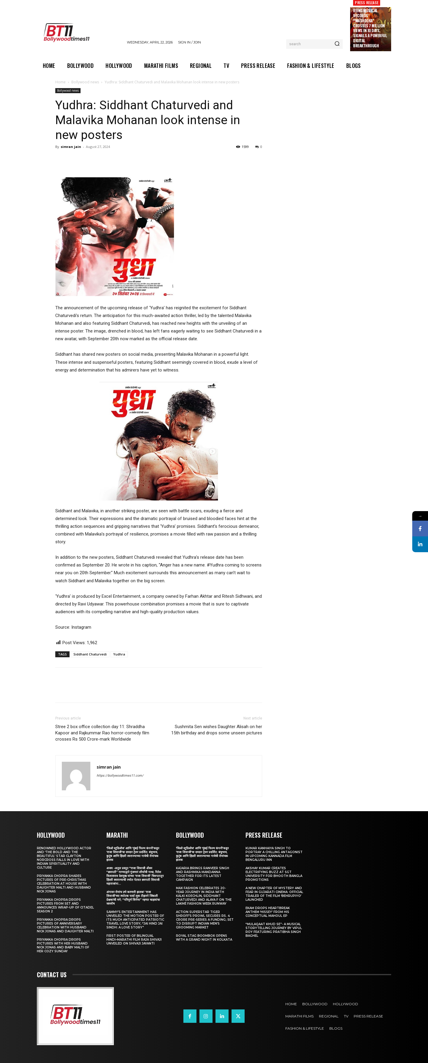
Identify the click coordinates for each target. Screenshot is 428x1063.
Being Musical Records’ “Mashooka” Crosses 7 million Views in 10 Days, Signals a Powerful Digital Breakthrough (370, 28)
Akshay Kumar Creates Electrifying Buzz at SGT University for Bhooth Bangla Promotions (274, 874)
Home (60, 82)
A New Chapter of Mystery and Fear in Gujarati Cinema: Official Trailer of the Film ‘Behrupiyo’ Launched (274, 894)
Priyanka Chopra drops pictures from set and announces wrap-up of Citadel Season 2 (65, 905)
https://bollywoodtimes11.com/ (120, 776)
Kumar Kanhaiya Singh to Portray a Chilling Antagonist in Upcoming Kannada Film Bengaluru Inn (274, 854)
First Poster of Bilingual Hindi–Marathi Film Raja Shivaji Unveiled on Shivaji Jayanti (134, 939)
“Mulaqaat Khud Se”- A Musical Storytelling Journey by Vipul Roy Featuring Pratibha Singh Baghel (274, 930)
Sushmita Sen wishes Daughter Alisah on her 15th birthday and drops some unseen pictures (216, 730)
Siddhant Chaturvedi (90, 654)
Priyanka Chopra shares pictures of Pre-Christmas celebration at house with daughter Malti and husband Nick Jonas (64, 883)
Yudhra (119, 654)
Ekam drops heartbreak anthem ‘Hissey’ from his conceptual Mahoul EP (268, 912)
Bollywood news (85, 82)
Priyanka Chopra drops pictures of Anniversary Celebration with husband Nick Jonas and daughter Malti (65, 925)
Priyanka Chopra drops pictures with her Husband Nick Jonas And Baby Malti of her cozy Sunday (63, 945)
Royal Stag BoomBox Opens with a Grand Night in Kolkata (204, 938)
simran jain (71, 146)
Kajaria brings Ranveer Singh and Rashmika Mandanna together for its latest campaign (202, 874)
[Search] (337, 44)
